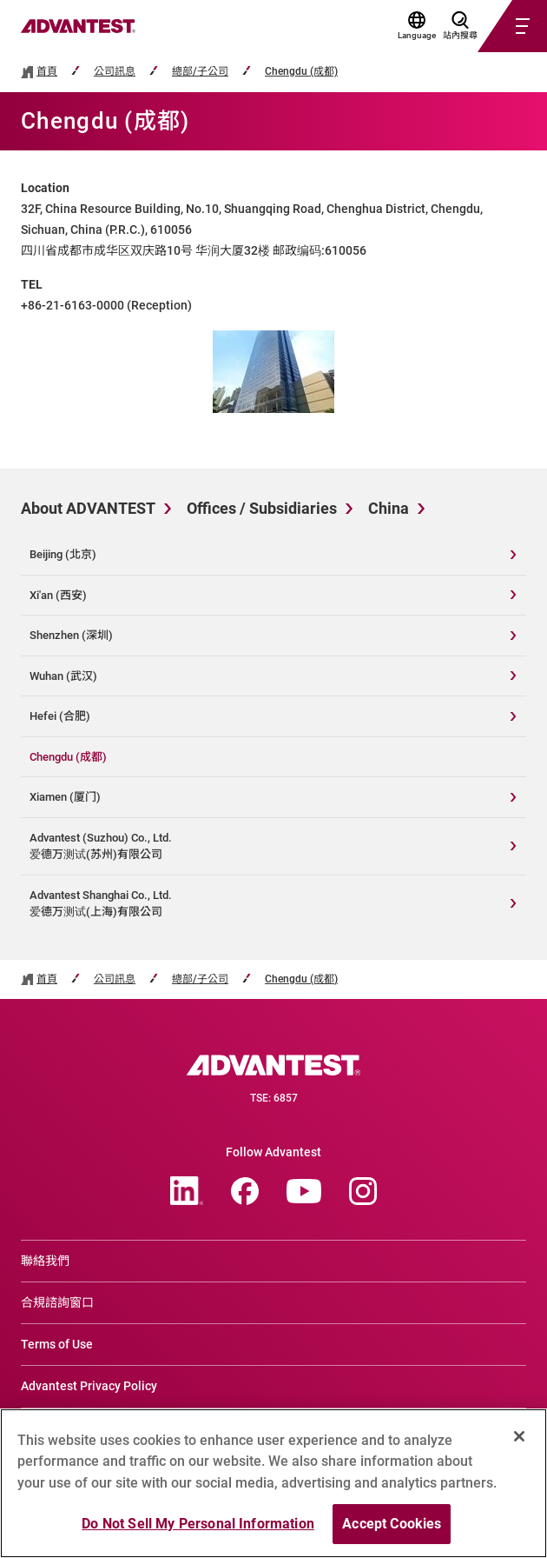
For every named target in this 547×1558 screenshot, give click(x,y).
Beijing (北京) (63, 554)
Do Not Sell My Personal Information (198, 1523)
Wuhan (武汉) (63, 675)
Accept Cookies (391, 1523)
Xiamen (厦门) (65, 796)
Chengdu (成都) (301, 71)
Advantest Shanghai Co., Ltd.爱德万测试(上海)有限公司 (101, 904)
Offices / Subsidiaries (262, 508)
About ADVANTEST (88, 508)
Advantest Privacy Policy (89, 1386)
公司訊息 (114, 71)
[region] (273, 1483)
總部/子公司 (200, 71)
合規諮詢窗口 (57, 1302)
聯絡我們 (45, 1261)
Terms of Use (57, 1344)
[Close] (519, 1436)
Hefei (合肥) (60, 715)
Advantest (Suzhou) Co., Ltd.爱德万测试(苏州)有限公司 (101, 846)
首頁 (46, 71)
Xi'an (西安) (58, 595)
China (388, 508)
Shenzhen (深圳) (71, 635)
